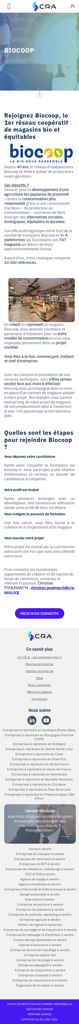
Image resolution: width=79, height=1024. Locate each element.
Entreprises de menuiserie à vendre (40, 859)
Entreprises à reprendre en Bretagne (39, 744)
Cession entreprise (39, 671)
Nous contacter (39, 685)
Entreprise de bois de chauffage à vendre (40, 950)
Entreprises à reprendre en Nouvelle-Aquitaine (39, 779)
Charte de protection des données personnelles (39, 1004)
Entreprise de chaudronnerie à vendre (40, 980)
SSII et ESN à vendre (40, 874)
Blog (39, 678)
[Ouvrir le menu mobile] (5, 6)
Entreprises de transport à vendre (40, 854)
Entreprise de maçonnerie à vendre (40, 970)
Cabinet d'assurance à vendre (40, 945)
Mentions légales (39, 691)
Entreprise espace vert (40, 955)
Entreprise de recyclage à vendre (40, 960)
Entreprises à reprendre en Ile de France (39, 764)
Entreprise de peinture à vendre (40, 904)
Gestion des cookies (39, 1009)
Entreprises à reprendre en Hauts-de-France (39, 769)
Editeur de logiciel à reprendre (40, 924)
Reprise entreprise (39, 664)
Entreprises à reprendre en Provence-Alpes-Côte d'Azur (39, 796)
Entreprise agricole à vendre (40, 919)
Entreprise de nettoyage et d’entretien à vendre (40, 935)
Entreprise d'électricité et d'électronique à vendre (40, 889)
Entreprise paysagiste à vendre (40, 965)
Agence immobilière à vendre (40, 884)
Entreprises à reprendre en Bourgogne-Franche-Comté (39, 737)
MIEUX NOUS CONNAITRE (39, 613)
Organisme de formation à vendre (40, 985)
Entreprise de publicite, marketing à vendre (40, 914)
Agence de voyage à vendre (40, 879)
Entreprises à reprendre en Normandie (39, 774)
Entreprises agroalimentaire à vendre (40, 940)
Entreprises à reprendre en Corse (39, 754)
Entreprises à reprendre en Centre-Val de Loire (39, 749)
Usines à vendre (40, 849)
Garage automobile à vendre (40, 894)
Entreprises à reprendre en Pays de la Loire (40, 789)
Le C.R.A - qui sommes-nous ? (39, 657)
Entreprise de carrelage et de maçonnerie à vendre (40, 930)
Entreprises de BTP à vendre (40, 864)
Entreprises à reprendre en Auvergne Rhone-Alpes (39, 730)
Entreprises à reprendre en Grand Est (39, 759)
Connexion (39, 698)
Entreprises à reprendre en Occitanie (39, 784)
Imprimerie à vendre (40, 899)
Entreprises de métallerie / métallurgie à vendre (40, 869)
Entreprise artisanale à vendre (40, 975)
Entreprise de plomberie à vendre (40, 909)
